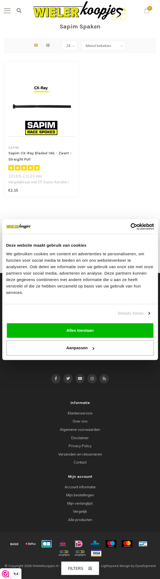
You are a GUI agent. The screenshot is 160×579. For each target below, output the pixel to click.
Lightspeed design (115, 566)
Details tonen (130, 313)
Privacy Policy (80, 446)
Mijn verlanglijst (80, 503)
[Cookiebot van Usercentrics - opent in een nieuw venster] (130, 226)
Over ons (80, 421)
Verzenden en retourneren (80, 454)
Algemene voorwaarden (80, 429)
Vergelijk (80, 511)
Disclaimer (80, 438)
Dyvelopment (145, 566)
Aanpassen (80, 347)
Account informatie (80, 487)
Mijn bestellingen (80, 495)
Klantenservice (80, 413)
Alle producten (80, 520)
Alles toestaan (80, 330)
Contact (80, 462)
